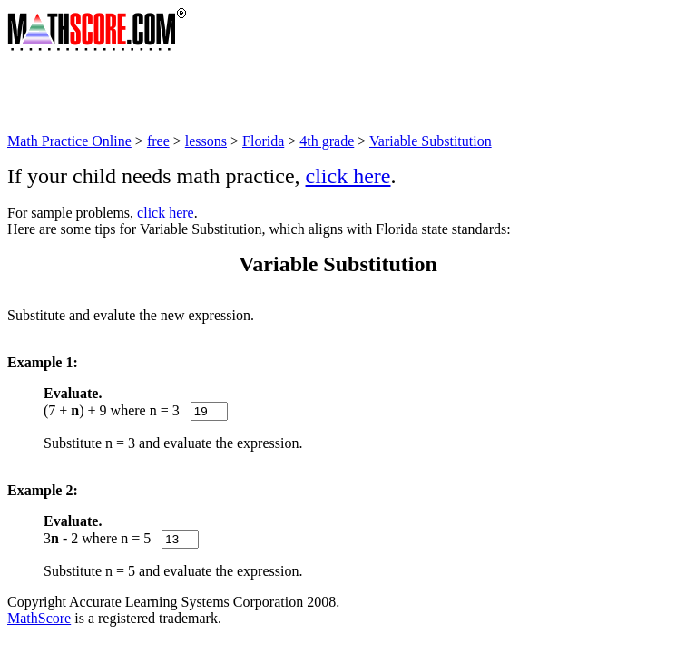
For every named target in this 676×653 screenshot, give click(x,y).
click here (348, 176)
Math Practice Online (69, 141)
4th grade (326, 141)
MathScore (39, 618)
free (158, 141)
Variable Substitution (430, 141)
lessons (206, 141)
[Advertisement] (337, 92)
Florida (263, 141)
